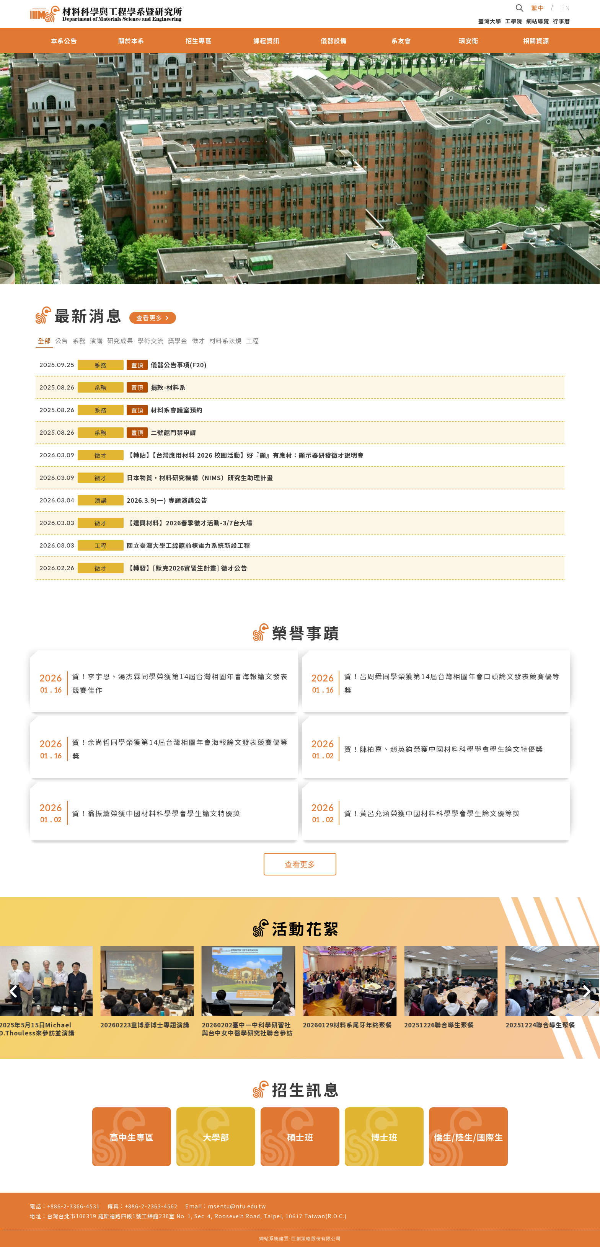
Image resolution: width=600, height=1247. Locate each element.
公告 (61, 340)
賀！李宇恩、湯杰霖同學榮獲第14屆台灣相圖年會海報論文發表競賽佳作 (180, 683)
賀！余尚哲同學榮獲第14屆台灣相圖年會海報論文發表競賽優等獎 (180, 749)
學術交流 (151, 340)
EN (565, 8)
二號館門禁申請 (173, 432)
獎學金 (178, 340)
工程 (252, 340)
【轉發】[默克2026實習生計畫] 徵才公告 (187, 567)
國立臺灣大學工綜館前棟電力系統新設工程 (188, 545)
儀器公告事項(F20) (179, 364)
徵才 (198, 340)
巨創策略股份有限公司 (316, 1238)
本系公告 (64, 40)
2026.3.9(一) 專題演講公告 (167, 500)
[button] (13, 991)
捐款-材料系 (168, 387)
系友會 (401, 40)
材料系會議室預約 (177, 409)
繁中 (537, 8)
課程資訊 (266, 40)
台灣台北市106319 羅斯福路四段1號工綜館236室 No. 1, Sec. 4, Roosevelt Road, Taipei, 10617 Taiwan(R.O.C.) (197, 1216)
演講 (96, 340)
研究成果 (120, 340)
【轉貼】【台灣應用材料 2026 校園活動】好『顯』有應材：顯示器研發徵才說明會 (245, 455)
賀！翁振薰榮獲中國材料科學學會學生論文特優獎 (156, 813)
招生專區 (199, 40)
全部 (44, 340)
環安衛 (468, 40)
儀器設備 (334, 40)
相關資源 (536, 40)
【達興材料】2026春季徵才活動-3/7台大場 (190, 522)
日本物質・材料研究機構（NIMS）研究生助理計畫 (200, 477)
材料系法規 (225, 340)
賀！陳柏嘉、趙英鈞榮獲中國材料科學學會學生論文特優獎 (443, 749)
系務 (79, 340)
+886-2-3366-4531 (73, 1206)
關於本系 (131, 40)
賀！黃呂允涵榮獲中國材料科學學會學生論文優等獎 (432, 813)
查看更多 (153, 318)
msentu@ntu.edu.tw (237, 1206)
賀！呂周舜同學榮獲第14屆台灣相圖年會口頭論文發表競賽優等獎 (452, 683)
